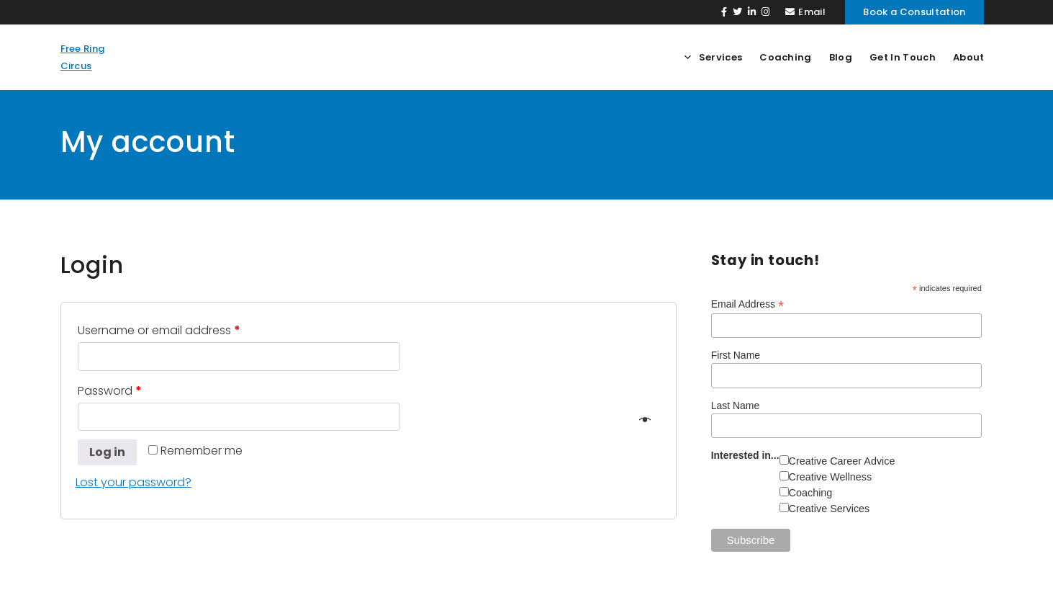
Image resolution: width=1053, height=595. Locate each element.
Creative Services (829, 508)
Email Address (748, 304)
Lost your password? (133, 482)
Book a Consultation (914, 12)
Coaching (811, 492)
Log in (107, 452)
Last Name (735, 405)
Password (110, 390)
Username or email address (159, 330)
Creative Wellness (830, 477)
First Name (735, 355)
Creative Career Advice (842, 461)
